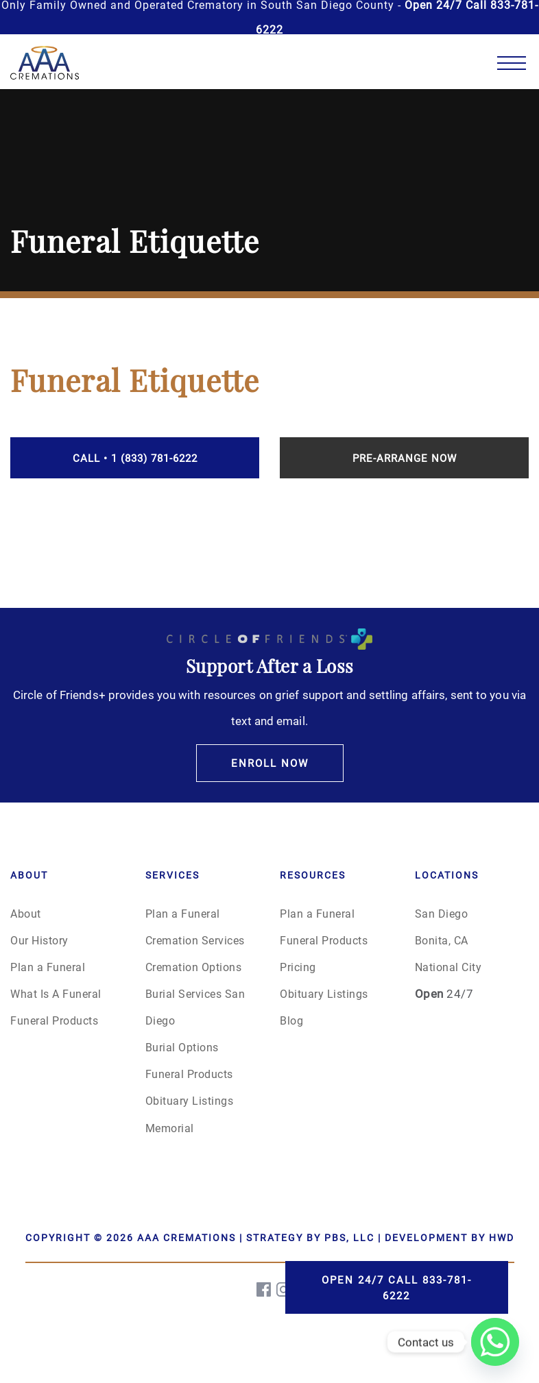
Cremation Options (193, 966)
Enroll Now (270, 763)
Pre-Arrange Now (404, 458)
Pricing (298, 966)
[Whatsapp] (495, 1342)
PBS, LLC (349, 1237)
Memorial (169, 1128)
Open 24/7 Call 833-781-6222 (397, 1287)
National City (448, 966)
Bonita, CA (441, 940)
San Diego (441, 913)
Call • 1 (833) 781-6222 (135, 458)
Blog (291, 1020)
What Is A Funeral (55, 993)
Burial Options (182, 1047)
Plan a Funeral (47, 966)
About (25, 913)
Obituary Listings (189, 1100)
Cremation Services (195, 940)
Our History (39, 940)
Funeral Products (54, 1020)
